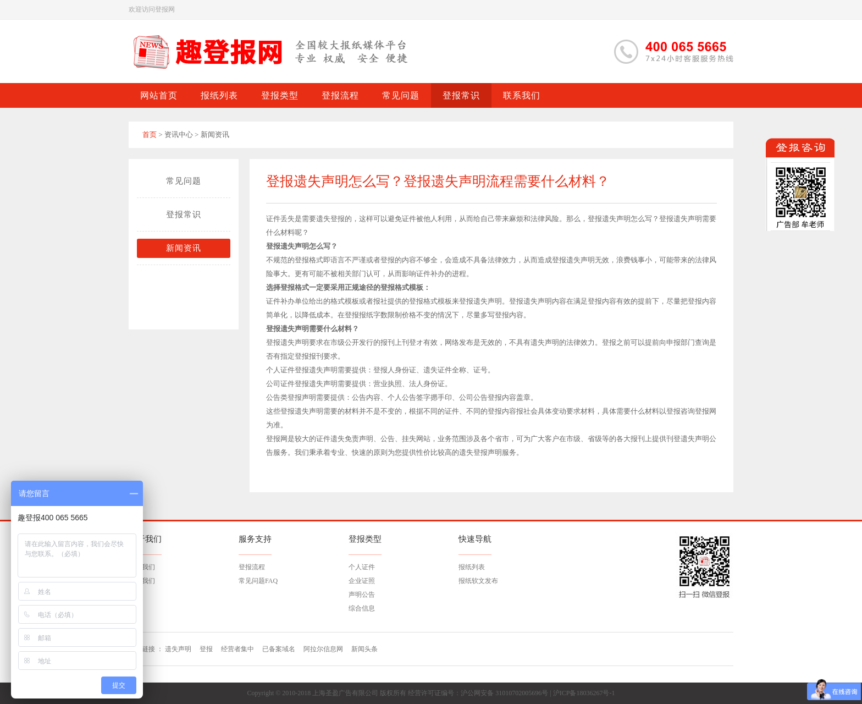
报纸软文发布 (478, 581)
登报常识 (183, 214)
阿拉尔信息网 (323, 649)
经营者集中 (237, 649)
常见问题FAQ (258, 581)
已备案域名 (278, 649)
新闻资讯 (183, 248)
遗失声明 (178, 649)
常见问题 (183, 181)
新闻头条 (364, 649)
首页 (149, 134)
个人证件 (362, 567)
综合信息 (362, 608)
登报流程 (252, 567)
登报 (206, 649)
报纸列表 (471, 567)
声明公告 (362, 594)
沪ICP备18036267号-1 (584, 693)
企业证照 (362, 581)
